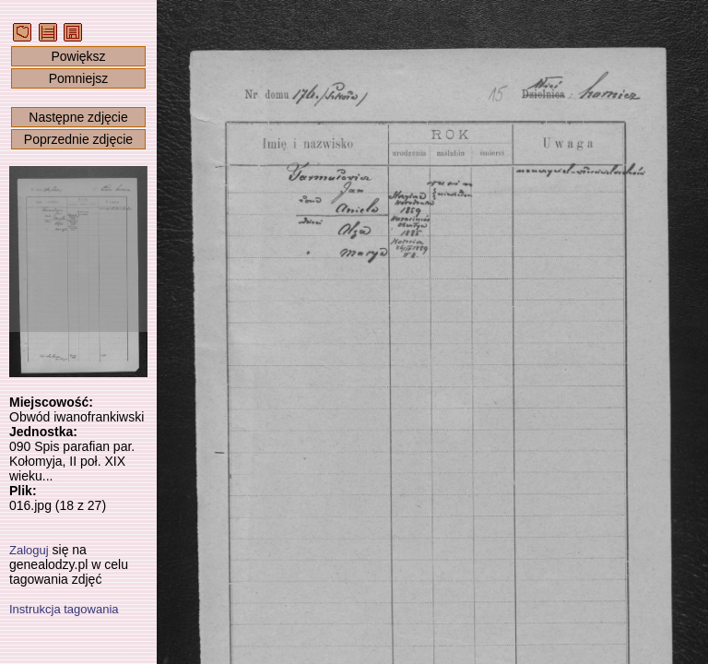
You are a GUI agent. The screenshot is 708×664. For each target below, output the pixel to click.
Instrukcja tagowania (64, 609)
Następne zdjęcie (78, 117)
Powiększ (78, 56)
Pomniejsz (79, 78)
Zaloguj (29, 550)
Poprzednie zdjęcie (78, 139)
